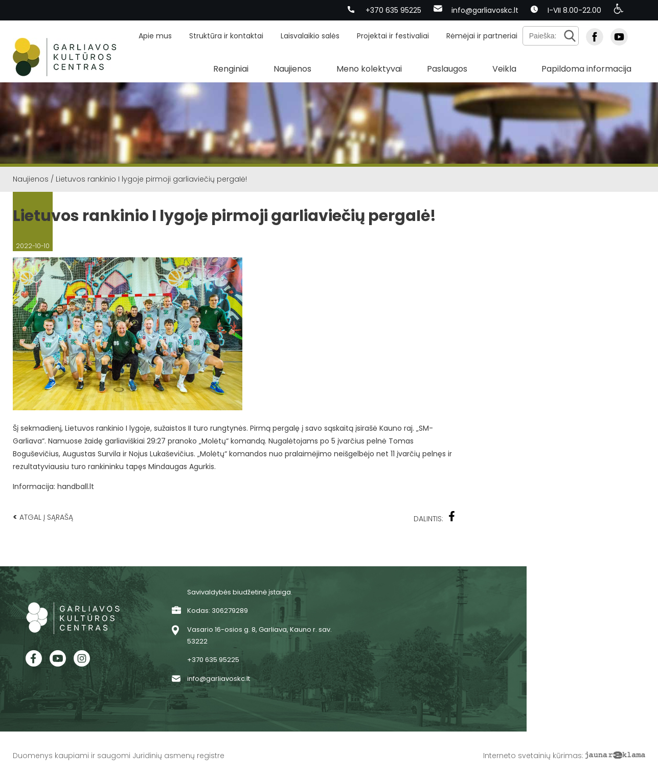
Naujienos (292, 69)
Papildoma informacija (586, 69)
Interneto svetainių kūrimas (532, 755)
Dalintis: (435, 517)
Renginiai (230, 69)
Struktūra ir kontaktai (226, 36)
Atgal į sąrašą (43, 517)
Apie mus (155, 36)
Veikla (504, 69)
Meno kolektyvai (369, 69)
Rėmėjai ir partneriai (481, 36)
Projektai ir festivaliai (393, 36)
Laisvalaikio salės (310, 36)
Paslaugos (447, 69)
